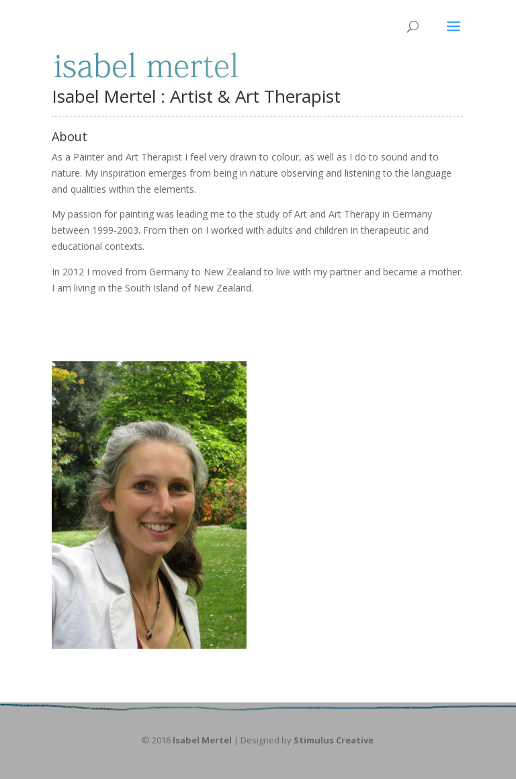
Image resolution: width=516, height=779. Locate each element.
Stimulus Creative (334, 740)
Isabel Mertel (202, 740)
